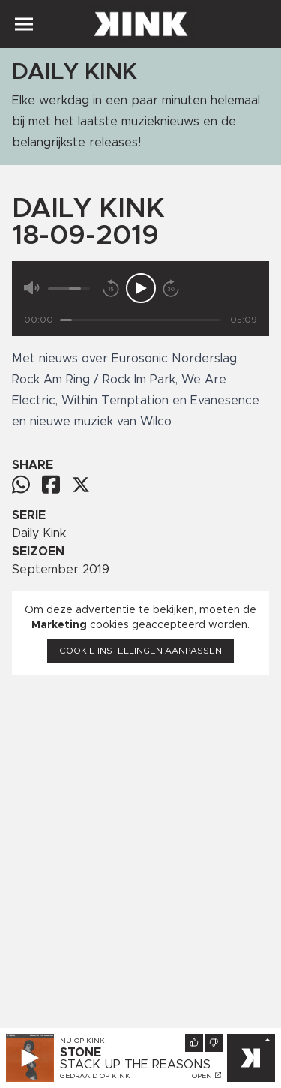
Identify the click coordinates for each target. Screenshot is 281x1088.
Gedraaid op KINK (95, 1076)
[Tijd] (140, 320)
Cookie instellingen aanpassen (140, 650)
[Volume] (69, 288)
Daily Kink (39, 533)
